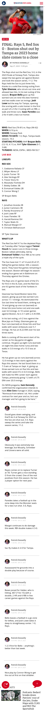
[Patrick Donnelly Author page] (19, 63)
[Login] (4, 3)
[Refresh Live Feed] (5, 685)
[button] (41, 3)
